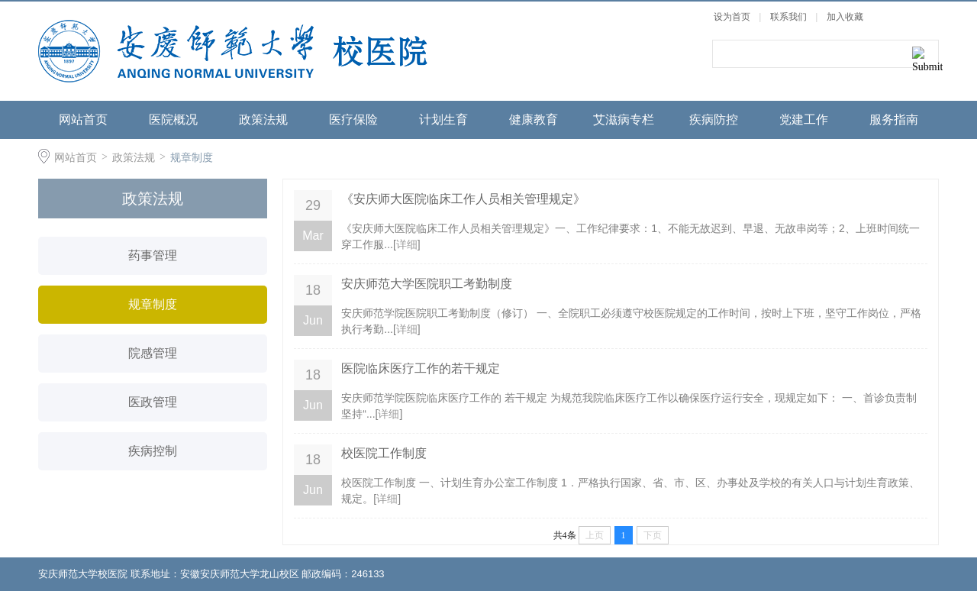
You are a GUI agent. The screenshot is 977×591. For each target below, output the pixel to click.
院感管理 (152, 353)
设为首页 (732, 16)
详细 (407, 244)
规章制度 (191, 157)
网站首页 (83, 119)
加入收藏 (845, 16)
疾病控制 (152, 450)
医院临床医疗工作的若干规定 (420, 368)
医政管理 (152, 402)
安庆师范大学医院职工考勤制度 (426, 283)
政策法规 (263, 119)
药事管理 (152, 255)
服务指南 (893, 119)
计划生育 (443, 119)
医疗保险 (353, 119)
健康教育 (533, 119)
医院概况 (173, 119)
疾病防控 (713, 119)
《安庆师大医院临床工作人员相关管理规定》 (463, 198)
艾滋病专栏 (623, 119)
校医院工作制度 (384, 453)
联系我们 (789, 16)
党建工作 (803, 119)
